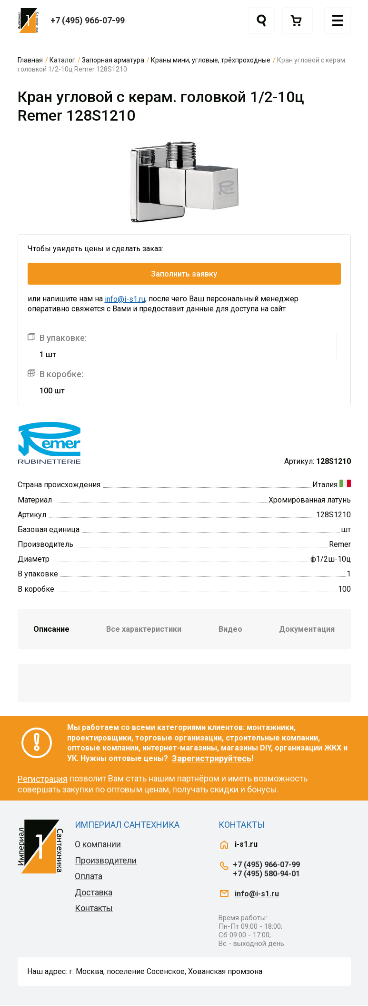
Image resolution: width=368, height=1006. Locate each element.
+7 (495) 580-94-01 (266, 874)
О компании (98, 845)
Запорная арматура (113, 60)
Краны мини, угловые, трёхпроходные (210, 60)
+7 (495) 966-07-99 (87, 20)
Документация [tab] (307, 630)
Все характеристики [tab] (143, 630)
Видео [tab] (230, 630)
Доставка (93, 893)
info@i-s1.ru (125, 300)
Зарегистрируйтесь (211, 759)
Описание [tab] (51, 630)
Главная (30, 60)
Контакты (94, 909)
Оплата (88, 877)
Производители (106, 861)
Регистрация (43, 780)
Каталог (62, 60)
